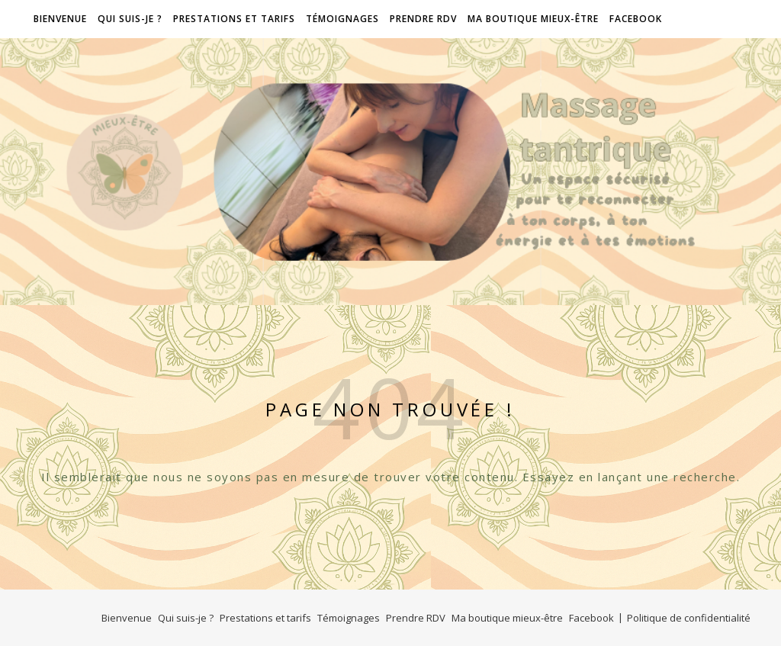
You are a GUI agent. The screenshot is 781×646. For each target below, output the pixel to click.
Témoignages (342, 18)
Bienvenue (59, 18)
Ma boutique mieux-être (533, 18)
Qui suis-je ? (130, 18)
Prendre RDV (423, 18)
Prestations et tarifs (234, 18)
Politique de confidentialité (688, 618)
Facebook (635, 18)
